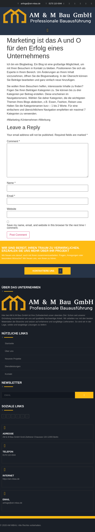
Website (11, 209)
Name (11, 183)
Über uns (9, 351)
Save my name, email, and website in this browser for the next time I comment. (46, 226)
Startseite (9, 343)
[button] (47, 30)
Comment (13, 141)
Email (11, 196)
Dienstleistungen (12, 366)
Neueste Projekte (13, 358)
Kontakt (8, 374)
